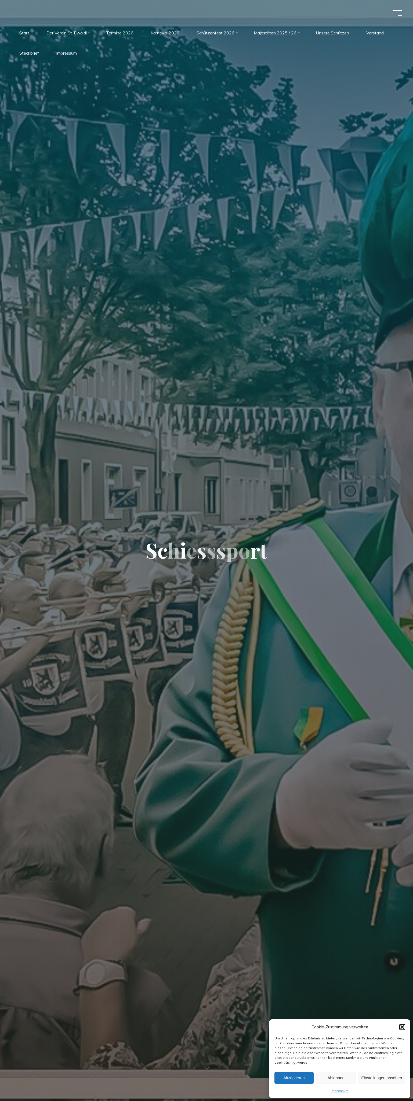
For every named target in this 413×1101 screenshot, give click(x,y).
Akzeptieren (294, 1077)
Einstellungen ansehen (381, 1077)
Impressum (340, 1091)
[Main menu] (397, 13)
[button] (402, 1027)
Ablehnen (335, 1077)
